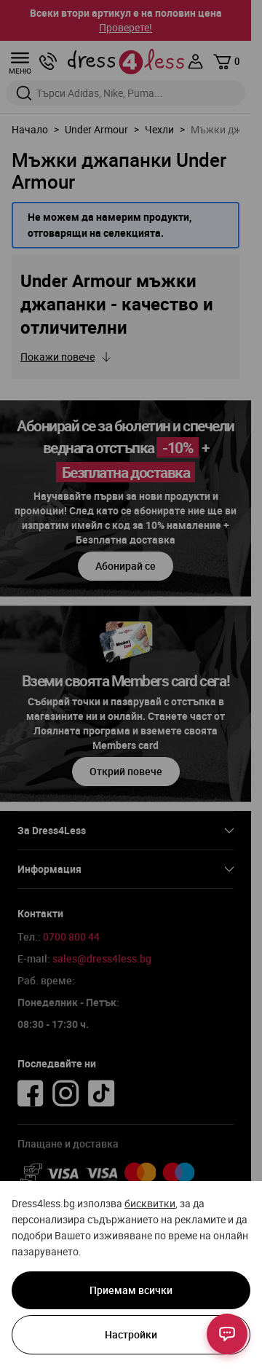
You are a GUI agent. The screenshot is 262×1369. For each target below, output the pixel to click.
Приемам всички (131, 1290)
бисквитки (149, 1203)
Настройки (131, 1334)
